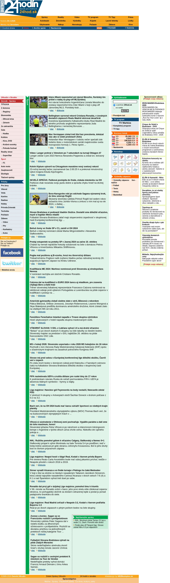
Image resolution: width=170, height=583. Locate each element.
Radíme (4, 200)
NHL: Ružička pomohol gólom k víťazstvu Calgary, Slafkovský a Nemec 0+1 (67, 440)
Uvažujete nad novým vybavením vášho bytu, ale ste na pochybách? (153, 226)
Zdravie (6, 123)
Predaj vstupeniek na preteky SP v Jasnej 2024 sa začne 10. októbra (63, 242)
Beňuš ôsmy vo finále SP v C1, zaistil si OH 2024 (54, 228)
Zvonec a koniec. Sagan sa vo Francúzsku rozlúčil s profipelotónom (49, 517)
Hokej (115, 192)
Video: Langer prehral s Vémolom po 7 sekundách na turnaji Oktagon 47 (65, 153)
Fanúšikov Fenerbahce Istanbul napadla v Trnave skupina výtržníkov (64, 317)
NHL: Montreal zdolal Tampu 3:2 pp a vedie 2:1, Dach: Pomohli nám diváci (89, 521)
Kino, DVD (7, 141)
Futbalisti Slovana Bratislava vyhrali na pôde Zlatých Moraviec (50, 541)
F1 (3, 163)
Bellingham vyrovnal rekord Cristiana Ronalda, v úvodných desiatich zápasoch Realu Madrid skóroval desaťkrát (78, 117)
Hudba (5, 133)
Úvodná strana (8, 28)
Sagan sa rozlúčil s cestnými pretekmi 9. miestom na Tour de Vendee (50, 557)
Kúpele (93, 21)
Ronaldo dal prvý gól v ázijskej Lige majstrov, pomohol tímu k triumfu (64, 486)
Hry (4, 226)
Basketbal (117, 195)
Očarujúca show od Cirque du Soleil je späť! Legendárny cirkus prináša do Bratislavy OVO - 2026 (153, 129)
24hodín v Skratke (9, 97)
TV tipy (115, 129)
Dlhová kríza (8, 119)
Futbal (115, 185)
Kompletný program (121, 126)
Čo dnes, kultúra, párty (85, 581)
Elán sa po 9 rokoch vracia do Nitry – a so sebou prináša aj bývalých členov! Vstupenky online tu (153, 181)
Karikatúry (7, 229)
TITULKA (5, 104)
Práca (130, 17)
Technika (5, 211)
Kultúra (4, 137)
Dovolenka (61, 21)
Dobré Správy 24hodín (55, 576)
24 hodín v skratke (87, 576)
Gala (3, 130)
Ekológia (5, 174)
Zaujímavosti (6, 170)
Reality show (6, 152)
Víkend (4, 189)
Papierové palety (67, 581)
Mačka (47, 581)
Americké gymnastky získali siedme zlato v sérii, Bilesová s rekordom (64, 301)
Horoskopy (77, 24)
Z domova (5, 108)
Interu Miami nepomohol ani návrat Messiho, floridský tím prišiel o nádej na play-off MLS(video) (77, 98)
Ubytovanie (44, 24)
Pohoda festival (9, 148)
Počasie (93, 24)
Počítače (5, 215)
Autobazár (44, 21)
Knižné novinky (9, 144)
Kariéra (4, 196)
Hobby (4, 204)
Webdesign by (119, 576)
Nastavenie (117, 147)
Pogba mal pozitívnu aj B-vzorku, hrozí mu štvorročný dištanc (60, 255)
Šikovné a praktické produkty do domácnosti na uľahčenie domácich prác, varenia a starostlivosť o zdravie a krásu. (153, 212)
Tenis (115, 188)
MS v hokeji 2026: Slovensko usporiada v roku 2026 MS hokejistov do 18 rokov (69, 344)
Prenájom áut (118, 115)
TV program (93, 17)
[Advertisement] (32, 62)
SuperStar (7, 155)
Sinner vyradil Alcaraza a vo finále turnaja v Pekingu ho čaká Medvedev (65, 470)
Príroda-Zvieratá (8, 207)
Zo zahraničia (7, 126)
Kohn (5, 233)
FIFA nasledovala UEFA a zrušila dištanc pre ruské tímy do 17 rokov (63, 376)
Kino (131, 24)
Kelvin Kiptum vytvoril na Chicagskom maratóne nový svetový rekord (64, 166)
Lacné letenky (112, 21)
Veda (3, 193)
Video (76, 17)
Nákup (61, 24)
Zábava (112, 24)
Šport (3, 159)
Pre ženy (5, 185)
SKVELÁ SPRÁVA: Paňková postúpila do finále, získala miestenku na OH (66, 180)
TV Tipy (112, 17)
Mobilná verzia (8, 270)
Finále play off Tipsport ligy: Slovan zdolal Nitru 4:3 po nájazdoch (88, 526)
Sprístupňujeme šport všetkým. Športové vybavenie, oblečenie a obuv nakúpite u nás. (152, 196)
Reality (61, 17)
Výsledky (77, 21)
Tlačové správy (7, 177)
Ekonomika (6, 115)
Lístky (130, 21)
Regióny (6, 112)
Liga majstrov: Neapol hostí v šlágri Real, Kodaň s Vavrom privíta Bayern (66, 457)
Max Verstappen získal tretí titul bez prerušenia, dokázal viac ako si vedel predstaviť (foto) (76, 135)
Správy (44, 17)
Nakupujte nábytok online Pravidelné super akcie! (153, 257)
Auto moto (5, 166)
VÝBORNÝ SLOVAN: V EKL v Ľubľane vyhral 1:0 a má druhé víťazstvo (64, 328)
